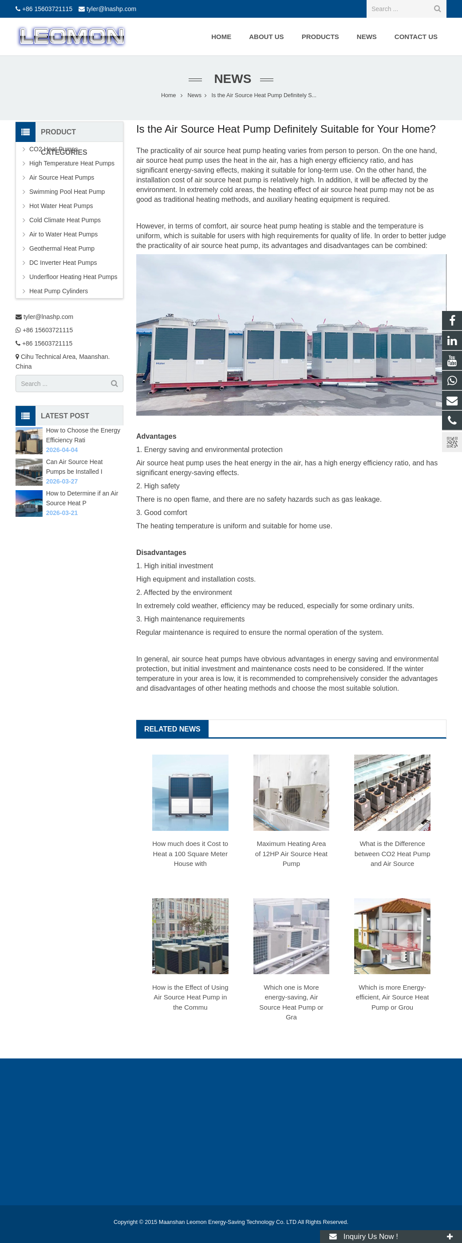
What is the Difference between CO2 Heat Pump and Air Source (392, 853)
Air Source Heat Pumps (61, 177)
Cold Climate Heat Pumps (65, 220)
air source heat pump (169, 160)
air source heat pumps (207, 659)
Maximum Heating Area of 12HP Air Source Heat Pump (291, 853)
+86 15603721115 (47, 8)
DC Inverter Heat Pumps (63, 262)
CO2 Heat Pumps (53, 149)
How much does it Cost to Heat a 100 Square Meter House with (190, 853)
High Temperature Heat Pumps (72, 163)
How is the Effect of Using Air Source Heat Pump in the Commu (190, 997)
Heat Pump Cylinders (58, 291)
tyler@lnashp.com (111, 8)
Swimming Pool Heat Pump (67, 191)
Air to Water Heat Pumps (63, 234)
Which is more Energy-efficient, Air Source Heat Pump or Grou (392, 997)
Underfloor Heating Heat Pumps (73, 276)
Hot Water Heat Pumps (61, 205)
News (231, 79)
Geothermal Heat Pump (62, 248)
